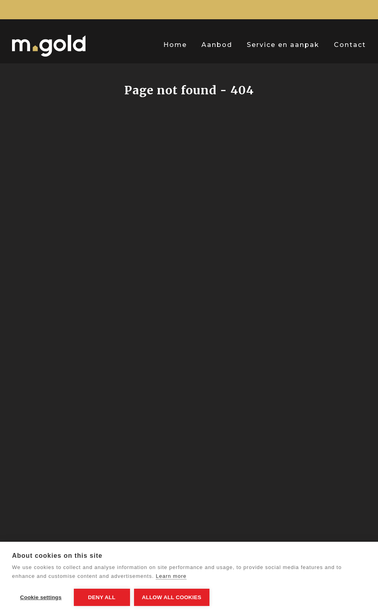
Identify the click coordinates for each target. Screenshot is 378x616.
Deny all (101, 597)
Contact (350, 45)
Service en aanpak (283, 45)
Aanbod (216, 45)
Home (175, 45)
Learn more (171, 576)
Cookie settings (41, 597)
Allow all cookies (171, 597)
